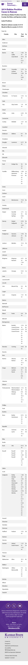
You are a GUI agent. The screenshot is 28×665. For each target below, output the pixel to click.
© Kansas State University (11, 655)
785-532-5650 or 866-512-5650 (14, 615)
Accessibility (8, 648)
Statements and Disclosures (11, 645)
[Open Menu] (25, 4)
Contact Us (7, 641)
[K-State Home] (2, 4)
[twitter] (14, 606)
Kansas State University (6, 1)
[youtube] (20, 606)
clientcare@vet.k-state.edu (14, 616)
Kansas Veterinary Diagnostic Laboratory (11, 4)
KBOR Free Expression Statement (13, 652)
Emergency (7, 643)
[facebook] (8, 606)
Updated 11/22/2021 (10, 657)
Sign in (18, 1)
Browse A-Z (23, 1)
